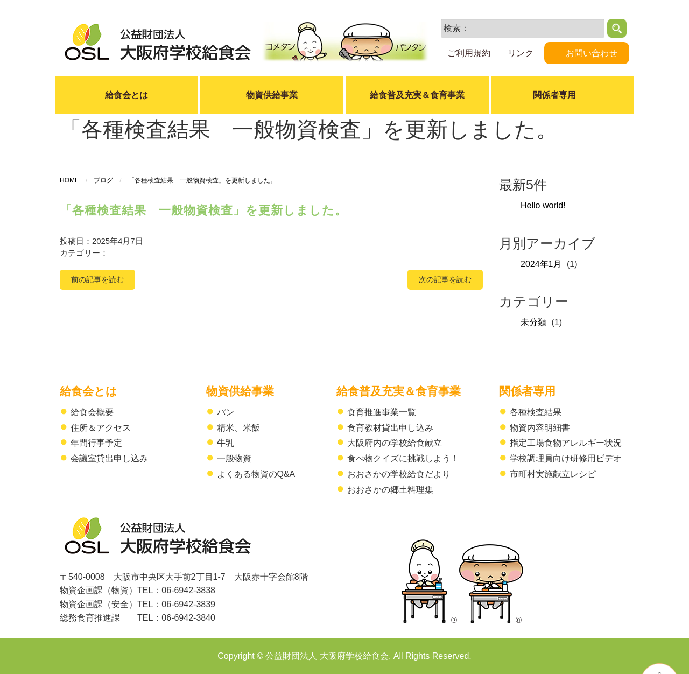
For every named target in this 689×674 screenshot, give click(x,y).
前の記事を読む (97, 279)
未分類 (533, 322)
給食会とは (126, 95)
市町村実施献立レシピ (553, 474)
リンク (520, 53)
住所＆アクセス (101, 427)
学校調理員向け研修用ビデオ (566, 458)
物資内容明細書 (540, 427)
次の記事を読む (445, 279)
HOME (69, 180)
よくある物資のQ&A (256, 474)
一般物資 (234, 458)
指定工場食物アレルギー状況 (566, 442)
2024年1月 (541, 264)
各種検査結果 (535, 412)
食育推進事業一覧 (381, 412)
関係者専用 (527, 391)
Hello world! (543, 205)
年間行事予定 (96, 442)
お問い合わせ (591, 53)
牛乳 (225, 442)
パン (225, 412)
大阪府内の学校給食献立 (394, 442)
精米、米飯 (238, 427)
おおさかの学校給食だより (399, 474)
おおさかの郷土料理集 (390, 489)
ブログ (103, 180)
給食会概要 (92, 412)
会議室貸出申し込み (109, 458)
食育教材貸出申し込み (390, 427)
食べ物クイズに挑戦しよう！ (403, 458)
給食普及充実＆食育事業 (417, 95)
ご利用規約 (468, 53)
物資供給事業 (272, 95)
